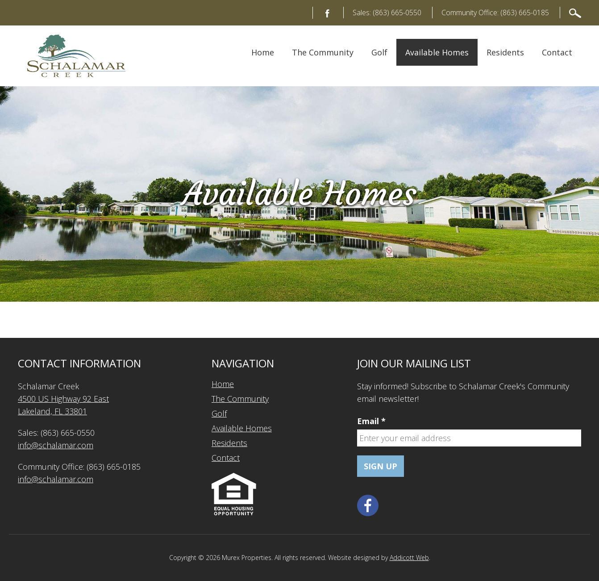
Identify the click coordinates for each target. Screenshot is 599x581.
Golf (379, 52)
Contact (557, 52)
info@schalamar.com (55, 445)
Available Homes (437, 52)
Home (262, 52)
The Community (323, 52)
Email (371, 421)
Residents (505, 52)
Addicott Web (409, 557)
